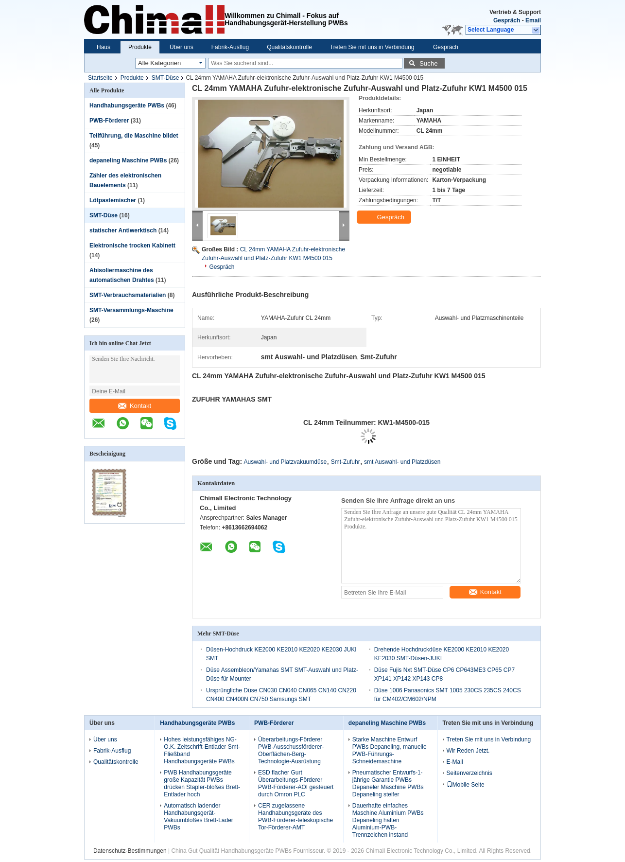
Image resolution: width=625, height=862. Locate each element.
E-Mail (455, 761)
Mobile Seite (466, 784)
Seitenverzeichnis (469, 773)
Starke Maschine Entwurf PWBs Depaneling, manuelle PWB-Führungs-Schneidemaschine (389, 750)
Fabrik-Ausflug (230, 47)
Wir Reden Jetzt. (468, 750)
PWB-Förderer (109, 120)
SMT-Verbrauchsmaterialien (127, 295)
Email (533, 20)
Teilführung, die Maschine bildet (133, 135)
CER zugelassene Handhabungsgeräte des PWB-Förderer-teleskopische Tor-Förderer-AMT (295, 816)
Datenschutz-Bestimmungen (130, 850)
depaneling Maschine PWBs (128, 160)
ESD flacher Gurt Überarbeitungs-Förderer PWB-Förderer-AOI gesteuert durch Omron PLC (295, 783)
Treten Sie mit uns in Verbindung (372, 47)
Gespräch (506, 20)
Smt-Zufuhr (345, 461)
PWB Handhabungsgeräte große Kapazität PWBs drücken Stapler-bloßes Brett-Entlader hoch (202, 783)
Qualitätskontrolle (289, 47)
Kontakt (134, 405)
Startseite (100, 77)
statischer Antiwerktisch (122, 230)
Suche (428, 63)
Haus (103, 47)
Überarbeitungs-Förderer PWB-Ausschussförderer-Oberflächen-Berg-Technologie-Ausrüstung (291, 750)
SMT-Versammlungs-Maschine (131, 310)
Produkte (140, 47)
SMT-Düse (165, 77)
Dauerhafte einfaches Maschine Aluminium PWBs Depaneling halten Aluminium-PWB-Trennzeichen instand (388, 820)
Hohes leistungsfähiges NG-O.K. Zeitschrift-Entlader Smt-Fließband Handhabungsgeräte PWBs (202, 750)
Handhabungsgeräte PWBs (126, 105)
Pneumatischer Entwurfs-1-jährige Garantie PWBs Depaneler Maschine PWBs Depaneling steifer (388, 783)
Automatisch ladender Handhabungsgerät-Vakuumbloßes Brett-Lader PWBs (198, 816)
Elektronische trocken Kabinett (132, 245)
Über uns (181, 47)
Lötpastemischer (112, 200)
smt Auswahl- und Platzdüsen (402, 461)
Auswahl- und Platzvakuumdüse (285, 461)
